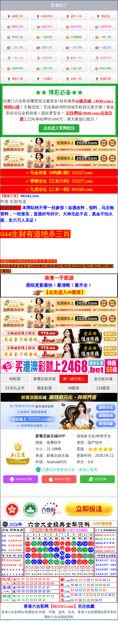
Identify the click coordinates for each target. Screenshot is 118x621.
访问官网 (97, 480)
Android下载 (20, 480)
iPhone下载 (59, 480)
